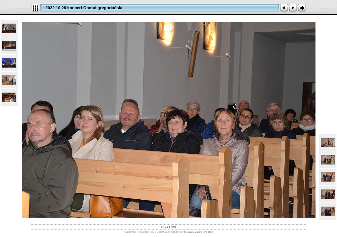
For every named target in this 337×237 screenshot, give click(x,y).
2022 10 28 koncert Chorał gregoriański (84, 7)
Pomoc (208, 231)
